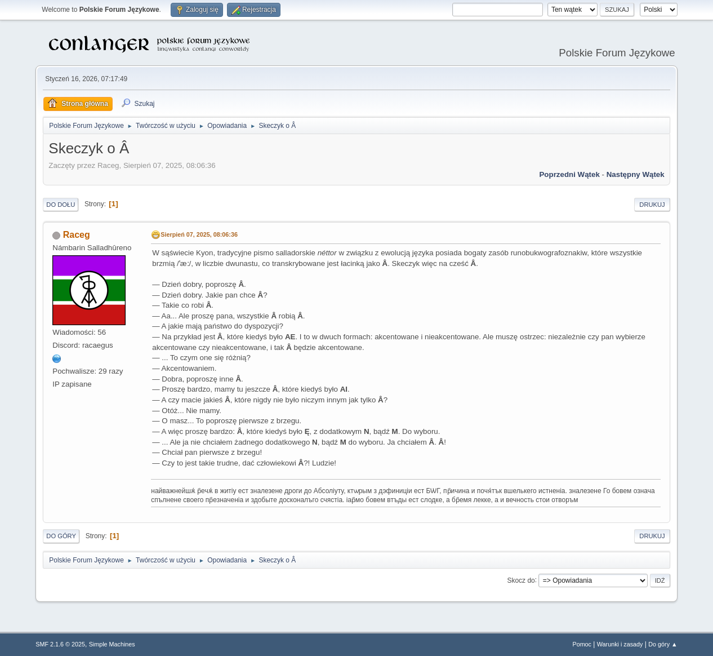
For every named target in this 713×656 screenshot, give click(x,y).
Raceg (76, 235)
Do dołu (60, 204)
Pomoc (581, 644)
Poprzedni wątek (569, 174)
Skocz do (520, 580)
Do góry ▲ (662, 644)
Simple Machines (112, 644)
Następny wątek (636, 174)
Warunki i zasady (620, 644)
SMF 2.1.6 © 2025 (60, 644)
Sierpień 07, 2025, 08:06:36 (199, 234)
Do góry (61, 536)
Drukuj (652, 204)
